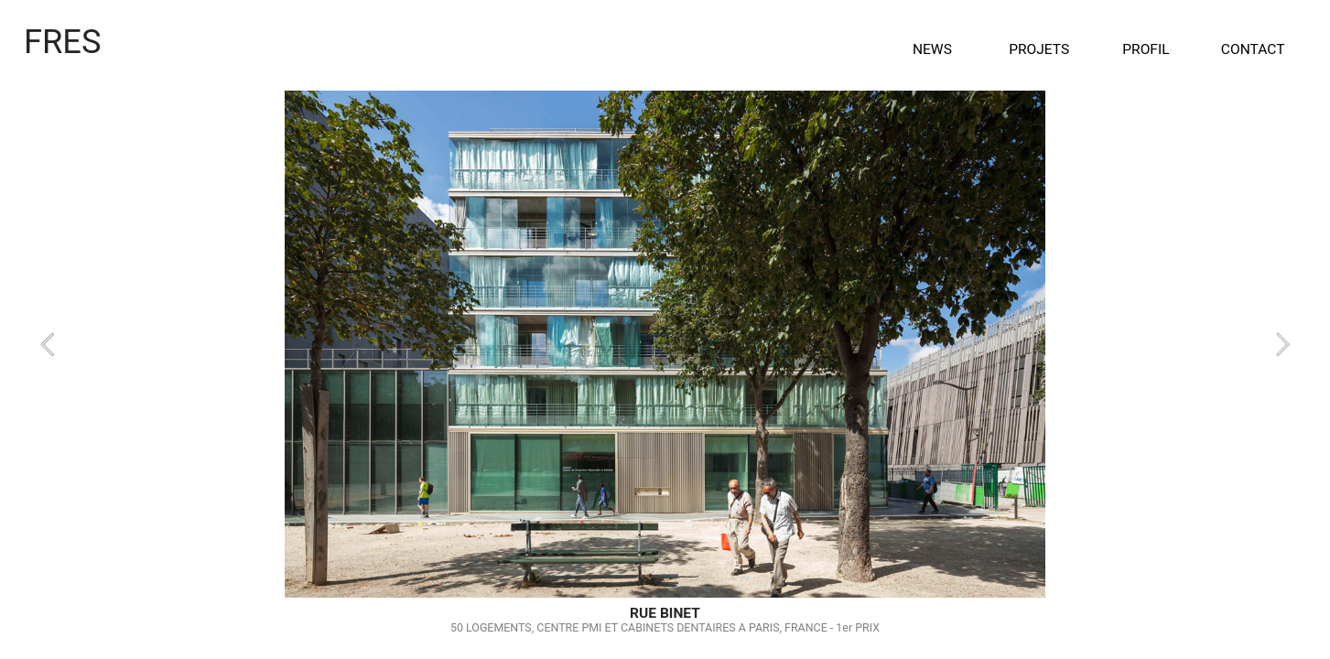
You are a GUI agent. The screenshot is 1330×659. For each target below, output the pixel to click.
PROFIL (1145, 49)
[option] (665, 344)
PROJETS (1039, 49)
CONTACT (1253, 49)
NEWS (932, 49)
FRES (63, 41)
